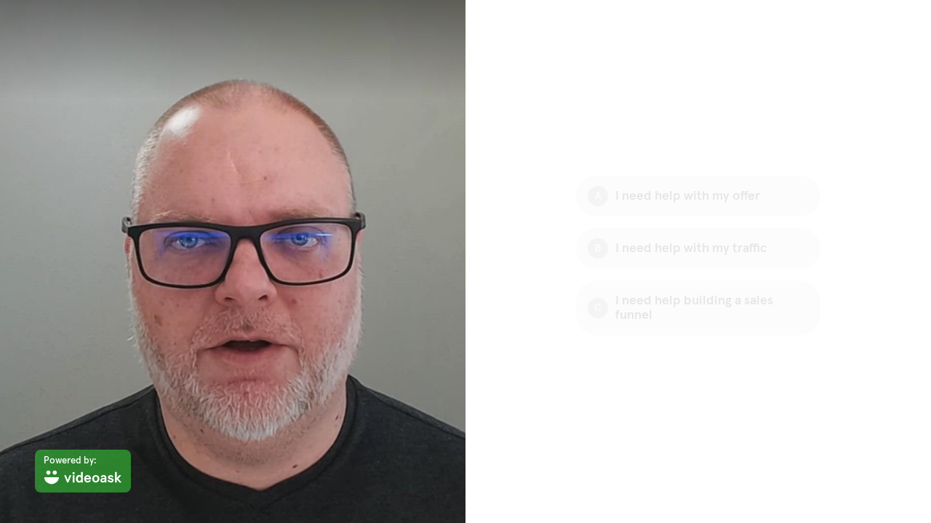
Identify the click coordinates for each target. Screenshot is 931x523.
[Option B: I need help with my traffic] (698, 248)
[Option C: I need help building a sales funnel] (698, 308)
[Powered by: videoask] (83, 471)
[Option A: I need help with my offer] (698, 196)
